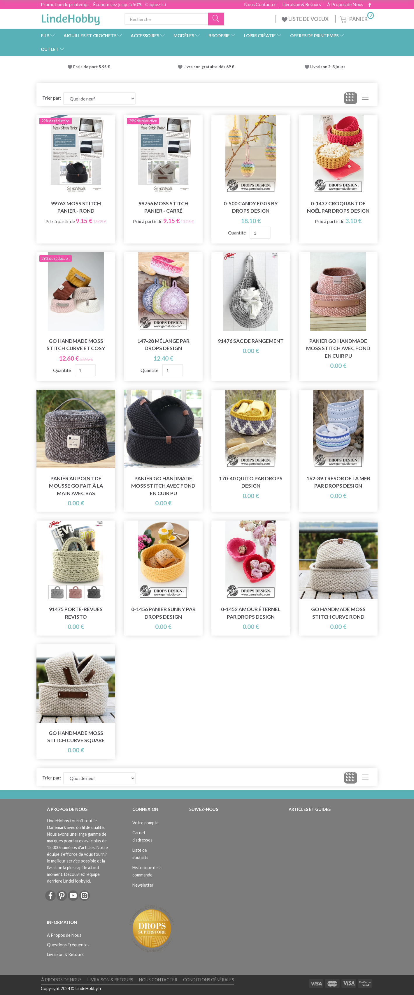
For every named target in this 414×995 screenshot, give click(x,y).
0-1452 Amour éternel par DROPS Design (250, 613)
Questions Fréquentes (68, 944)
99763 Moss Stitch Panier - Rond (76, 207)
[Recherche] (216, 19)
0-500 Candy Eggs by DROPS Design (251, 207)
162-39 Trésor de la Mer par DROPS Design (338, 482)
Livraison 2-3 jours (327, 66)
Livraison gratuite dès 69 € (209, 66)
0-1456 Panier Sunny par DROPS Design (163, 613)
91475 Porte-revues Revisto (76, 613)
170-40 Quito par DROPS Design (251, 482)
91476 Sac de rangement (251, 341)
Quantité (237, 232)
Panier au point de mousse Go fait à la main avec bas (76, 485)
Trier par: (51, 97)
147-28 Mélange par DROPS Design (163, 344)
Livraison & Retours (301, 4)
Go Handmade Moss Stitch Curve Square (76, 736)
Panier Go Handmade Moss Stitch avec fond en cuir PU (338, 348)
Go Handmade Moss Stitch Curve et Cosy (76, 344)
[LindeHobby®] (70, 17)
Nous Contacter (260, 4)
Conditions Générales (208, 979)
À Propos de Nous (345, 4)
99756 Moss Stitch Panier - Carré (163, 207)
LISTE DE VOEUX (305, 19)
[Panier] (356, 18)
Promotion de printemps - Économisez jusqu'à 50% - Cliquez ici (103, 4)
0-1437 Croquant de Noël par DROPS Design (338, 207)
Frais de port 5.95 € (91, 66)
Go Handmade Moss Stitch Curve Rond (338, 613)
